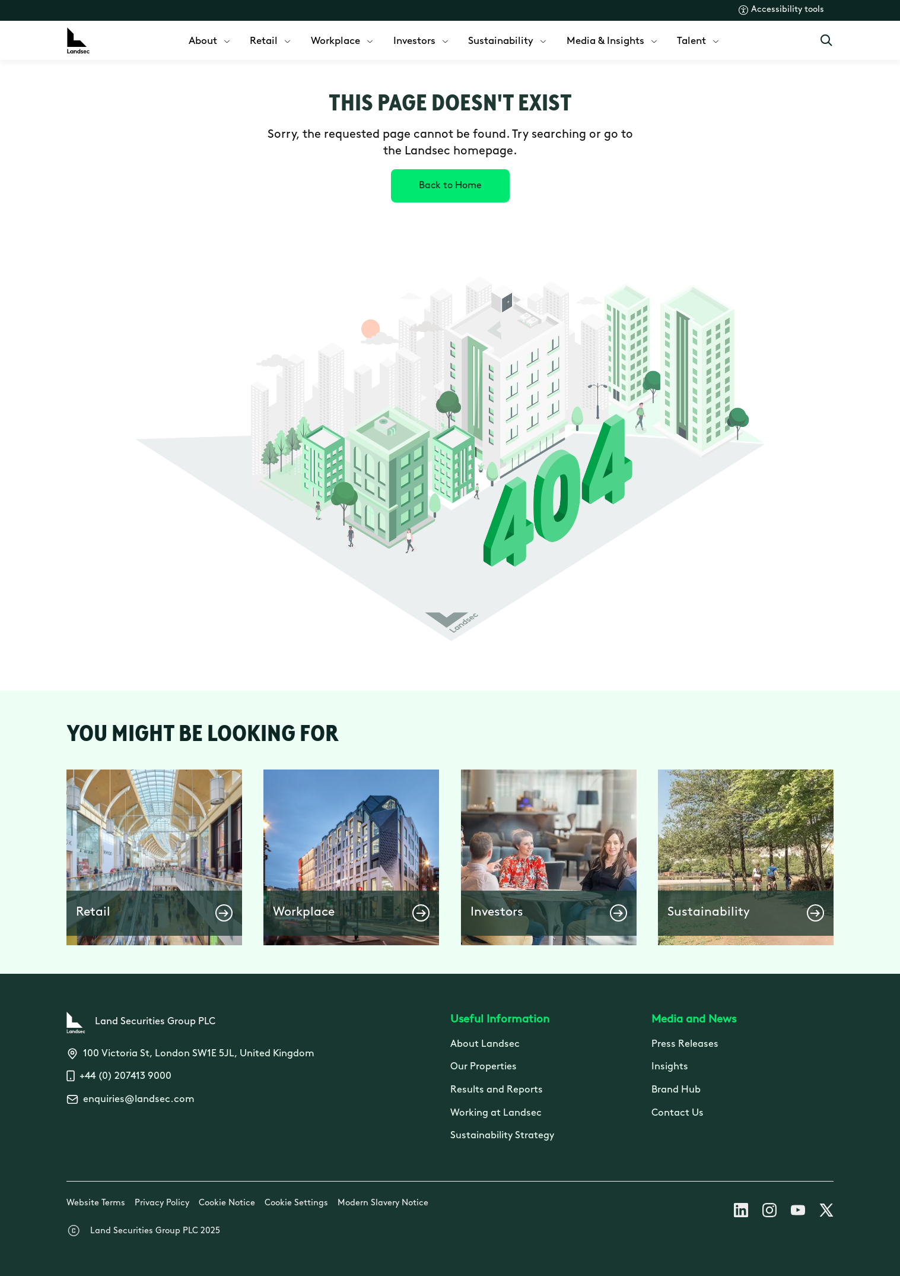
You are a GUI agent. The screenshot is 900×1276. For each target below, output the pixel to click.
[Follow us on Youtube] (798, 1212)
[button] (154, 857)
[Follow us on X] (826, 1212)
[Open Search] (826, 40)
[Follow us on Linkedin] (741, 1212)
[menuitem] (210, 40)
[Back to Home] (450, 185)
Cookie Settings (296, 1203)
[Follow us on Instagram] (769, 1212)
